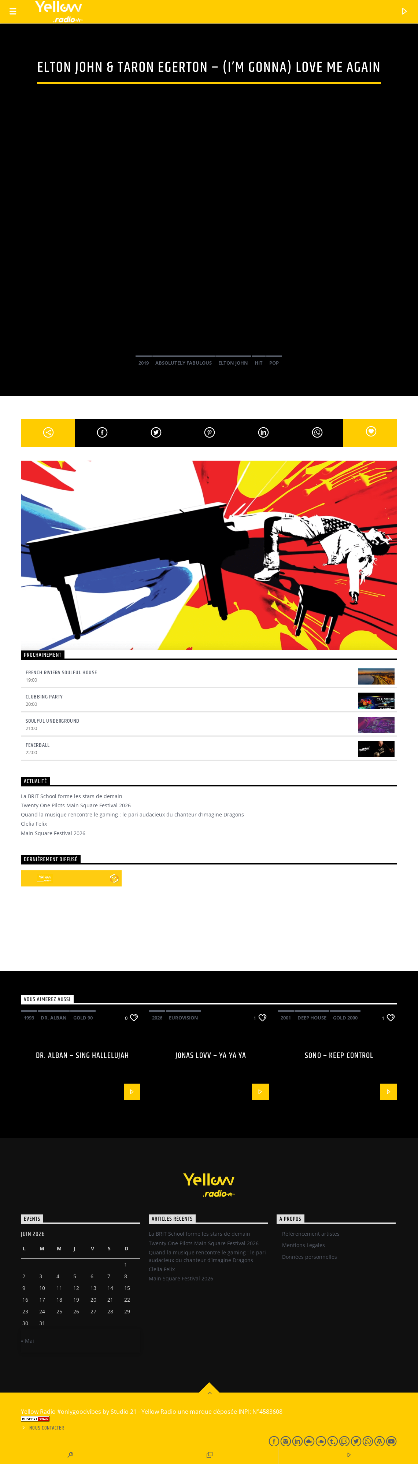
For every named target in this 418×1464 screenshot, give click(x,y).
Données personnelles (309, 1256)
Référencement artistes (311, 1233)
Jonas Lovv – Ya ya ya (211, 1055)
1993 (29, 1017)
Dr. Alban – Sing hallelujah (82, 1055)
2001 (286, 1017)
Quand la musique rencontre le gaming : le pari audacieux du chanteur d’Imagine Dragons (132, 814)
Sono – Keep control (339, 1055)
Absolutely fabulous (183, 362)
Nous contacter (46, 1428)
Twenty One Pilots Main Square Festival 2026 (76, 805)
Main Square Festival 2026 (53, 833)
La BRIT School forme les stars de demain (71, 796)
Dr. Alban (54, 1017)
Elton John (233, 362)
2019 (143, 362)
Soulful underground (52, 721)
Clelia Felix (34, 823)
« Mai (27, 1340)
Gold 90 (83, 1017)
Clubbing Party (44, 696)
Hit (259, 362)
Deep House (311, 1017)
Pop (274, 362)
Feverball (38, 745)
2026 (157, 1017)
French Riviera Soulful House (61, 672)
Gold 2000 (345, 1017)
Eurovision (183, 1017)
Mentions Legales (303, 1245)
